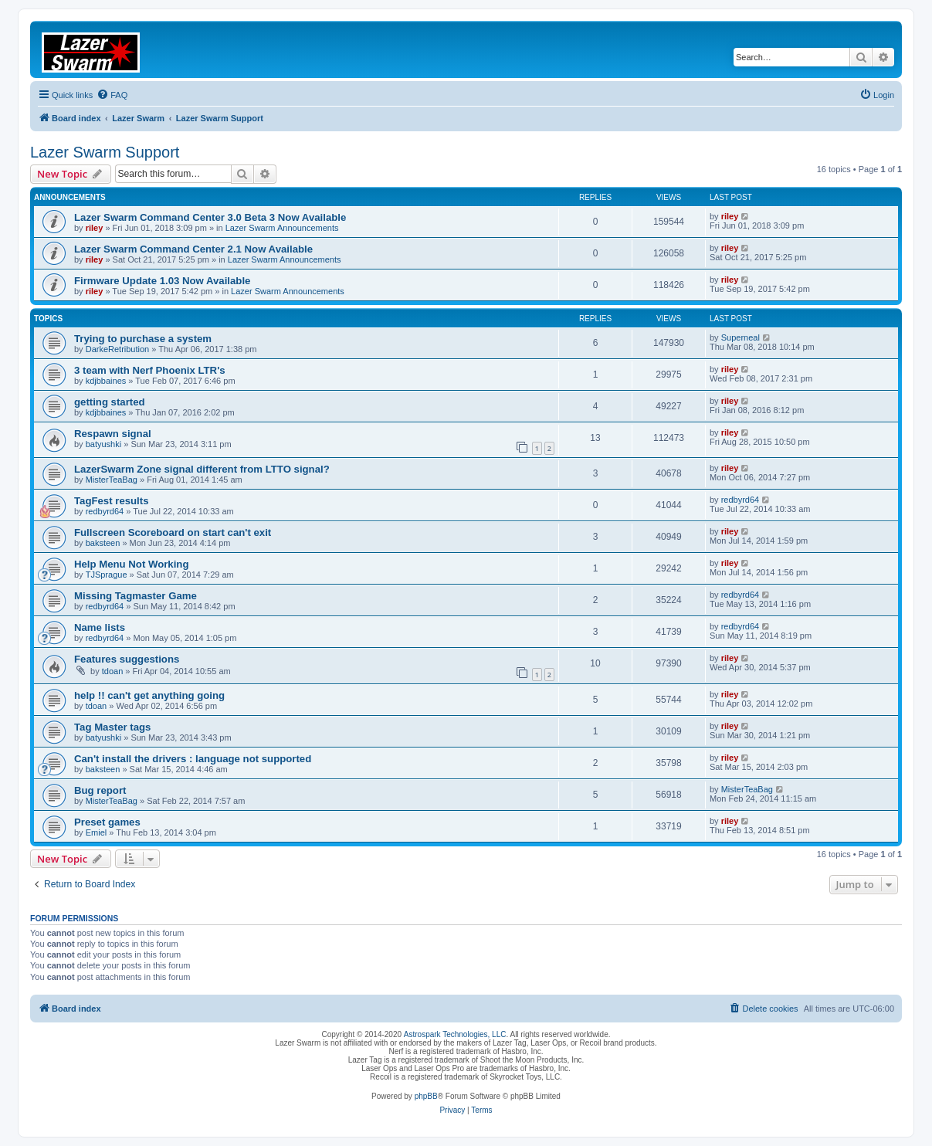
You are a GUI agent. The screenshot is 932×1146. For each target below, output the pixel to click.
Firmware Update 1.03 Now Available (162, 280)
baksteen (103, 543)
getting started (109, 402)
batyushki (103, 444)
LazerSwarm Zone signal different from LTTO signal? (202, 469)
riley (94, 227)
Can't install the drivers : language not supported (192, 759)
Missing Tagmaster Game (135, 596)
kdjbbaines (106, 380)
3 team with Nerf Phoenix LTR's (149, 370)
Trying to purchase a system (143, 338)
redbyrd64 (105, 511)
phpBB (426, 1096)
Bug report (100, 790)
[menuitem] (112, 95)
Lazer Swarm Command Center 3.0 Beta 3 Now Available (210, 217)
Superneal (740, 337)
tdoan (113, 671)
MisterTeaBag (111, 479)
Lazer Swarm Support (104, 152)
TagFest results (111, 501)
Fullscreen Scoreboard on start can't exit (172, 532)
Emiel (96, 832)
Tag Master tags (112, 727)
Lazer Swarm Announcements (282, 227)
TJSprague (106, 574)
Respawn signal (112, 433)
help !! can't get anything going (149, 695)
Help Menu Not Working (131, 564)
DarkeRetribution (118, 349)
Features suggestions (126, 659)
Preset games (107, 822)
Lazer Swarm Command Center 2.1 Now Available (193, 249)
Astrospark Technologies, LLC (455, 1034)
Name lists (99, 627)
